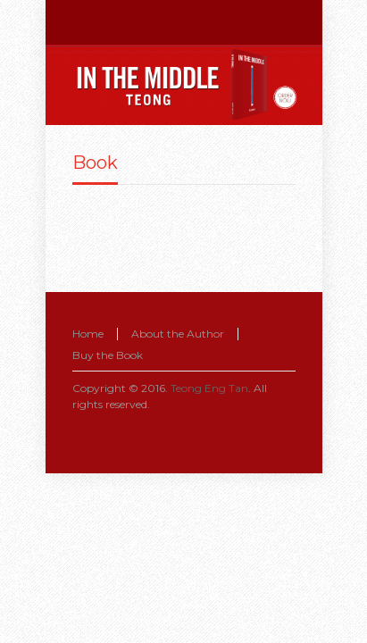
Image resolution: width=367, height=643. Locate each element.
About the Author (177, 333)
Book (95, 162)
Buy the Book (107, 355)
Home (88, 333)
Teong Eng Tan (209, 388)
